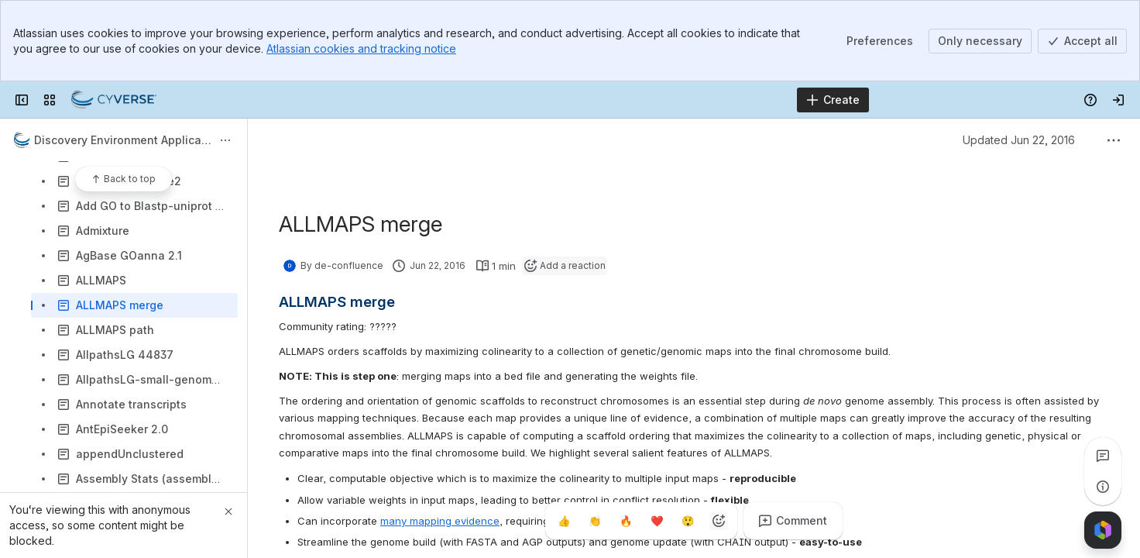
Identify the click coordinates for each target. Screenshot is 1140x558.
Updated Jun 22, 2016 (1019, 139)
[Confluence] (114, 100)
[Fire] (625, 520)
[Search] (531, 100)
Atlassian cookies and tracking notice (361, 48)
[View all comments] (1102, 455)
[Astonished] (687, 520)
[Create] (833, 100)
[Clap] (594, 520)
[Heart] (656, 520)
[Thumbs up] (563, 520)
